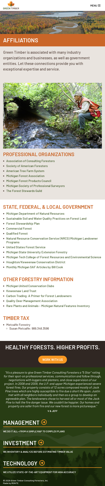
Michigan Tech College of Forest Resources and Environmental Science (53, 257)
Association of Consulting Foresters (30, 161)
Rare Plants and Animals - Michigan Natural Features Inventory (48, 306)
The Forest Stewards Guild (24, 191)
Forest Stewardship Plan (23, 223)
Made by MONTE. (11, 483)
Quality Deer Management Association (31, 301)
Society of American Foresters (27, 166)
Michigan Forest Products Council (28, 181)
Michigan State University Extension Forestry (36, 252)
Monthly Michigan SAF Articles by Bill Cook (34, 267)
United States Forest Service (26, 247)
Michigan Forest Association (25, 176)
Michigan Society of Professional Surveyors (35, 186)
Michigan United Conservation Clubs (30, 286)
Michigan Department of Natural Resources (35, 213)
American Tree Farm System (25, 171)
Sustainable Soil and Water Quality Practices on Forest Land (46, 218)
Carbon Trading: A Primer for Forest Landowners (39, 296)
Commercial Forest (19, 228)
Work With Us (52, 359)
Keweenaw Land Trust (21, 291)
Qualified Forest (17, 233)
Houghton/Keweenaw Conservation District (35, 262)
